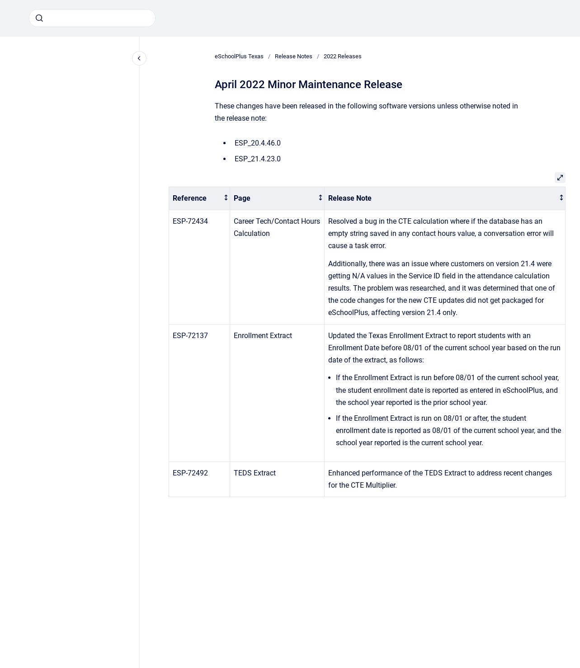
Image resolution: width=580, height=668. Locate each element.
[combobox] (92, 18)
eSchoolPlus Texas (239, 56)
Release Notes (293, 56)
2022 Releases (343, 56)
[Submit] (39, 18)
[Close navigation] (139, 58)
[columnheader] (199, 198)
